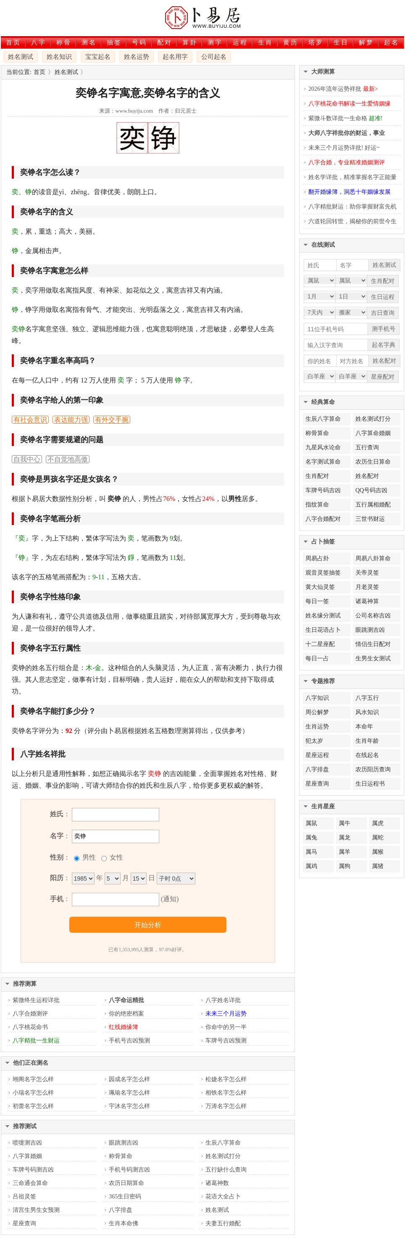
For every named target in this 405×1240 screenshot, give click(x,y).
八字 (38, 42)
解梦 (366, 42)
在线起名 (367, 755)
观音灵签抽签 (323, 573)
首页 (13, 42)
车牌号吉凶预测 (226, 1040)
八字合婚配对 (323, 519)
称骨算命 (120, 1156)
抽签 (114, 42)
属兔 (311, 837)
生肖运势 (317, 726)
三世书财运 (370, 519)
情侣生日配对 (373, 644)
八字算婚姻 (27, 1156)
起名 (391, 42)
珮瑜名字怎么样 (129, 1093)
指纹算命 (317, 504)
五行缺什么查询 (226, 1169)
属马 (311, 852)
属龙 (344, 837)
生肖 (265, 42)
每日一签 (317, 601)
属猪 (378, 866)
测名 (89, 42)
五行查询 (367, 447)
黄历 (290, 42)
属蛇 (378, 837)
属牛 (344, 823)
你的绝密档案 (126, 1013)
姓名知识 (59, 56)
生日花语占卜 (323, 630)
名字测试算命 (323, 462)
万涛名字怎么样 (226, 1106)
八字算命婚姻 (373, 433)
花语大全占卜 (223, 1196)
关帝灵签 (367, 573)
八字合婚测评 (30, 1013)
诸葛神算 (367, 601)
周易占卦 (317, 558)
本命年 (364, 726)
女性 (115, 857)
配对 (164, 42)
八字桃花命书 (30, 1027)
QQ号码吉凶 (371, 490)
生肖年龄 (367, 741)
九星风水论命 (323, 447)
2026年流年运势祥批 (343, 89)
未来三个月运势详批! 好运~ (344, 148)
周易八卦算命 (373, 558)
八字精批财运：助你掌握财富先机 (352, 206)
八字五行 (367, 698)
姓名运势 (136, 56)
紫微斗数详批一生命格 (345, 118)
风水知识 (367, 712)
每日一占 (317, 658)
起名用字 (175, 56)
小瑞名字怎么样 (33, 1093)
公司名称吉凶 (373, 615)
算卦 (189, 42)
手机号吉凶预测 (129, 1040)
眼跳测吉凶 (123, 1143)
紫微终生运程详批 (36, 1000)
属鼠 (311, 823)
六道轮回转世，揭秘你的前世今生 (352, 221)
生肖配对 (317, 476)
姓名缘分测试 (323, 615)
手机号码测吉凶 (129, 1169)
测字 (215, 42)
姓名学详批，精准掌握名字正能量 (352, 177)
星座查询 (24, 1223)
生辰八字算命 (223, 1143)
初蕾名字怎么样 (33, 1106)
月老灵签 (367, 587)
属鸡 (311, 866)
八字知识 (317, 698)
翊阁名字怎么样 (33, 1079)
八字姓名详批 (223, 1000)
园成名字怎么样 (129, 1079)
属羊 (344, 852)
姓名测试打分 (223, 1156)
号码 (139, 42)
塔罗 (315, 42)
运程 (240, 42)
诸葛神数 (217, 1183)
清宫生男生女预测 (36, 1210)
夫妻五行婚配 (223, 1223)
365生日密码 (125, 1196)
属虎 (378, 823)
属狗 (344, 866)
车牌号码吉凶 (323, 490)
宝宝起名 (97, 56)
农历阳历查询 (373, 769)
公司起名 (213, 56)
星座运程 (317, 755)
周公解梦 (317, 712)
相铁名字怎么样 (226, 1093)
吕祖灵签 (24, 1196)
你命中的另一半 (226, 1027)
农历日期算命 (126, 1183)
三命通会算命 (30, 1183)
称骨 (63, 42)
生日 (341, 42)
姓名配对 (367, 476)
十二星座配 (320, 644)
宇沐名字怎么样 (129, 1106)
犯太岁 (314, 741)
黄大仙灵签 (320, 587)
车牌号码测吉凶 (33, 1169)
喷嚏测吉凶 (27, 1143)
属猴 (378, 852)
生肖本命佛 (123, 1223)
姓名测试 (20, 56)
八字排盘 (120, 1210)
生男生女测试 (373, 658)
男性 (88, 857)
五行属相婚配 (373, 504)
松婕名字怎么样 (226, 1079)
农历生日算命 (373, 462)
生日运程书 (370, 784)
